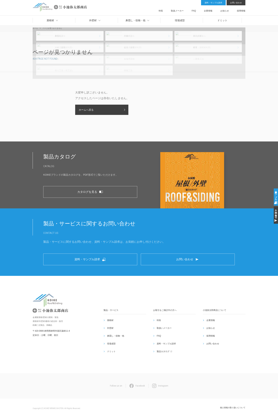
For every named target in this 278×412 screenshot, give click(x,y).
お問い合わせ (236, 3)
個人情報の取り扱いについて (232, 401)
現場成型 (110, 342)
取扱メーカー (194, 9)
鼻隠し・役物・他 (114, 338)
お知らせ (229, 9)
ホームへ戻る (86, 109)
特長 (182, 9)
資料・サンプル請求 (213, 3)
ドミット (110, 347)
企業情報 (217, 9)
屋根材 (109, 330)
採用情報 (241, 9)
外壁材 (109, 334)
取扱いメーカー (163, 334)
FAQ (207, 9)
